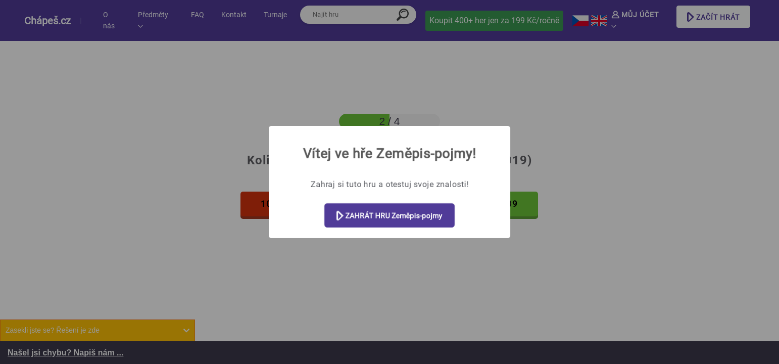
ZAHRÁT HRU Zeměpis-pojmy (389, 216)
